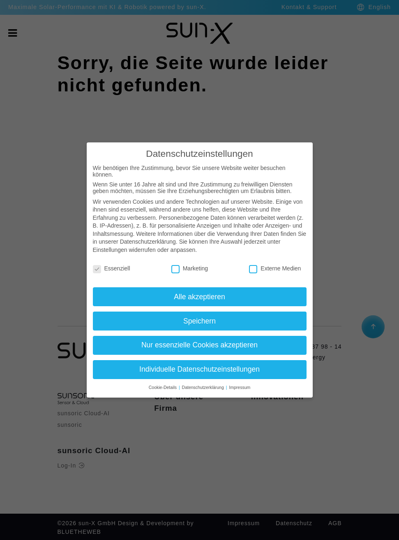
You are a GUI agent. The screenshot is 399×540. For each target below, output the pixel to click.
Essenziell (111, 268)
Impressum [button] (239, 387)
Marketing (189, 268)
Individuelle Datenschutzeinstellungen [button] (199, 369)
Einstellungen (110, 250)
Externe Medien (275, 268)
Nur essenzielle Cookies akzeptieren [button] (199, 345)
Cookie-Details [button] (163, 387)
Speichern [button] (199, 321)
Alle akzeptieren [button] (199, 297)
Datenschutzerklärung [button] (203, 387)
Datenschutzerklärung (148, 241)
